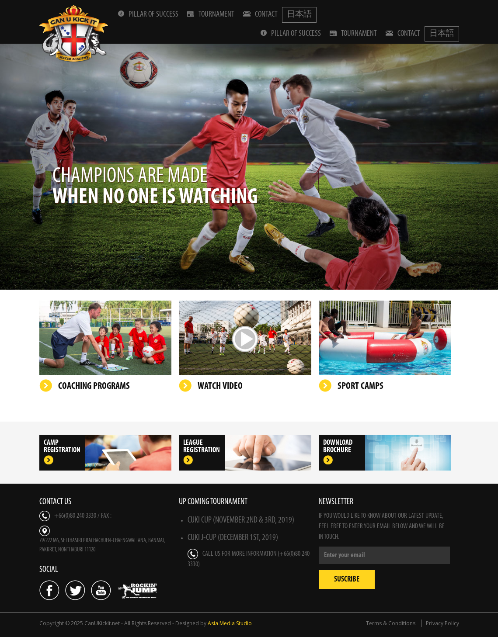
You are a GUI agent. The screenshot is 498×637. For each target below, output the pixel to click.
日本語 (299, 14)
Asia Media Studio (230, 623)
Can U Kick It (74, 33)
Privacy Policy (442, 623)
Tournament (210, 14)
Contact (260, 14)
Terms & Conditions (390, 623)
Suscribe (346, 579)
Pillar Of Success (148, 14)
